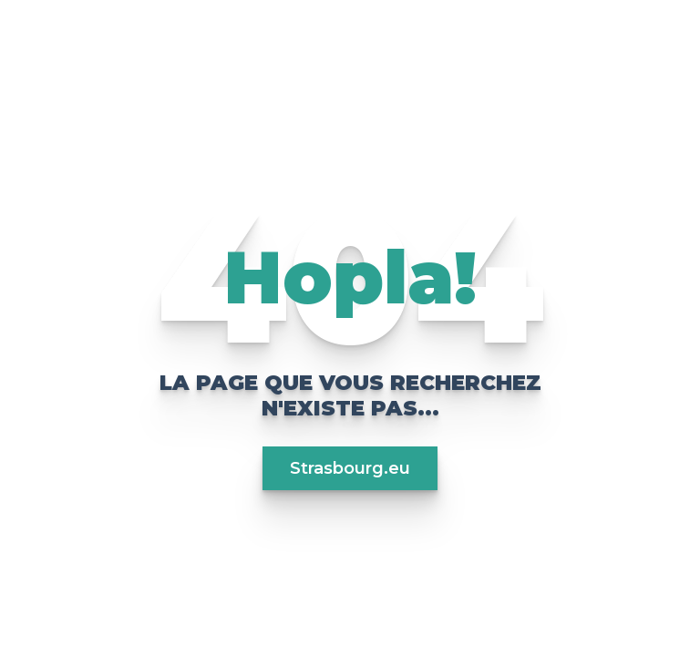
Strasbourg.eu (350, 468)
